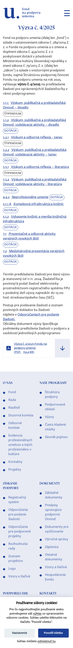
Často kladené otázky (55, 427)
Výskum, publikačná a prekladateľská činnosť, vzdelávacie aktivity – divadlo (34, 123)
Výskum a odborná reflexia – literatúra (36, 167)
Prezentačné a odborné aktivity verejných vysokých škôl (29, 236)
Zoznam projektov (15, 559)
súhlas (37, 613)
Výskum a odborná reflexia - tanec (32, 137)
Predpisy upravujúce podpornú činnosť (53, 512)
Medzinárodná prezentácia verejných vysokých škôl (33, 254)
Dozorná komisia (20, 415)
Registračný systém (17, 500)
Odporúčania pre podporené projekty (19, 532)
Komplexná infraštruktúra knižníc (33, 204)
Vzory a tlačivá (19, 576)
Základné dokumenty (53, 495)
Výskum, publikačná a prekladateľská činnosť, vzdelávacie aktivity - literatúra (34, 182)
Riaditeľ (14, 407)
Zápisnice (52, 547)
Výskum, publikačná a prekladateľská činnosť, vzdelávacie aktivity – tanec (34, 152)
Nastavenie (19, 633)
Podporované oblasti (55, 407)
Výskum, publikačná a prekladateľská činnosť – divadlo (34, 105)
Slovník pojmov (56, 437)
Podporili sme (15, 593)
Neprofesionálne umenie (25, 197)
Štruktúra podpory (52, 395)
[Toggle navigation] (65, 13)
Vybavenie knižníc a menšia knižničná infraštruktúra (34, 219)
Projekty (14, 469)
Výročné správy (56, 539)
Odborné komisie (15, 426)
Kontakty (15, 462)
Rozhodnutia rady (18, 546)
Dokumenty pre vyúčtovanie (57, 529)
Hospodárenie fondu (55, 577)
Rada (12, 400)
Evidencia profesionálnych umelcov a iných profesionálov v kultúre (20, 445)
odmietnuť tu (46, 641)
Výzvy (49, 417)
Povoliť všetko (53, 633)
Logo (12, 568)
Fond (12, 392)
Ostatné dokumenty (53, 557)
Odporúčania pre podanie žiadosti (18, 514)
